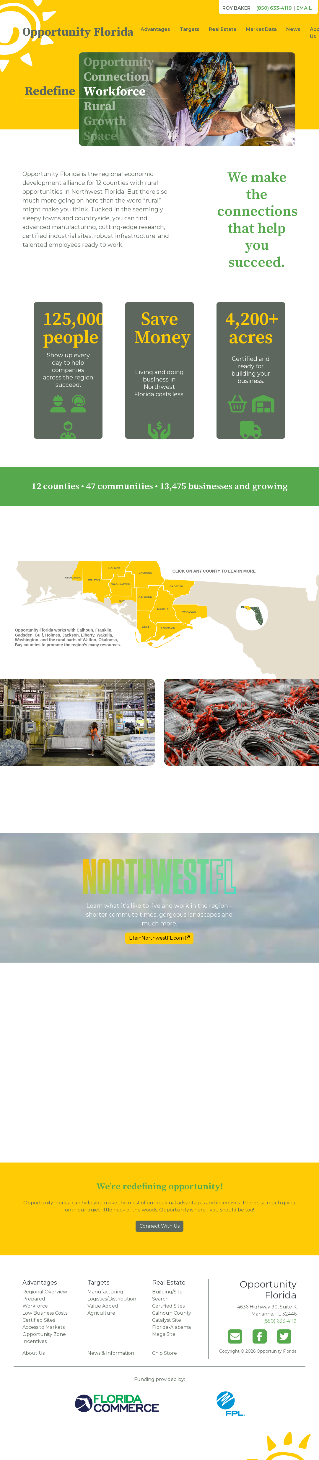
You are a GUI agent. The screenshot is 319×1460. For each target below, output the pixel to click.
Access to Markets (43, 1327)
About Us (33, 1353)
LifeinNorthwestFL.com (159, 938)
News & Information (110, 1353)
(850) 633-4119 (274, 8)
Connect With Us (159, 1226)
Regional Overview (44, 1292)
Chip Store (164, 1353)
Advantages (155, 29)
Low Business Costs (44, 1313)
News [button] (293, 29)
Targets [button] (189, 29)
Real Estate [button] (223, 29)
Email (304, 8)
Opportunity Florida (78, 32)
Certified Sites (38, 1320)
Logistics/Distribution (111, 1299)
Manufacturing (105, 1292)
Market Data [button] (261, 29)
